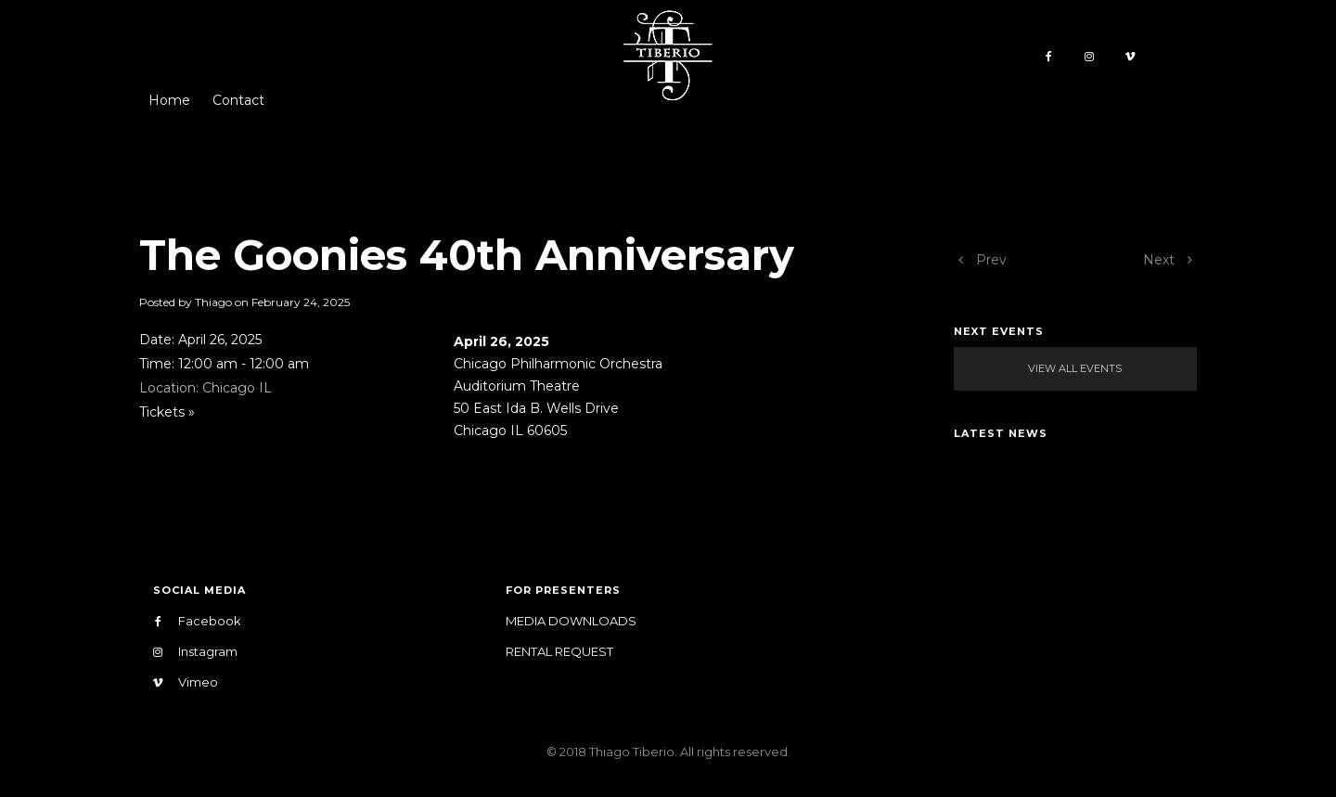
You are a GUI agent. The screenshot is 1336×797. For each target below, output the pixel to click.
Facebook (197, 621)
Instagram (195, 651)
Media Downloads (571, 620)
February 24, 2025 (300, 302)
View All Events (1075, 368)
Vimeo (185, 682)
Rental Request (559, 651)
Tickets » (167, 412)
